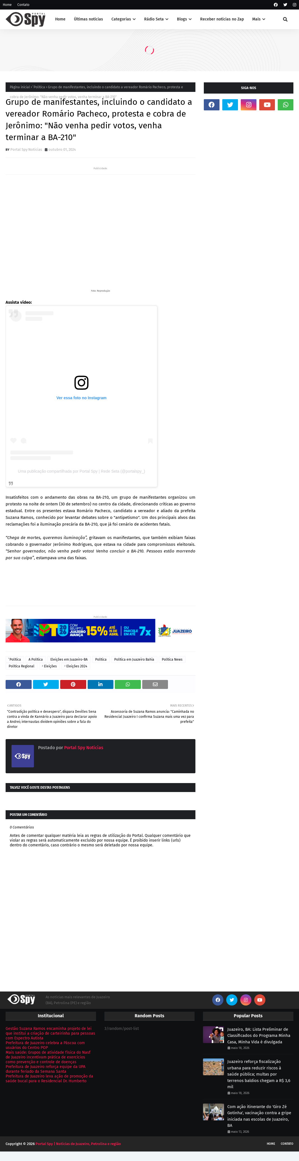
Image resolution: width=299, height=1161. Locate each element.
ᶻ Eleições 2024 (75, 666)
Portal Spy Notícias (26, 149)
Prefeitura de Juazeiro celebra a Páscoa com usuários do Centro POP (45, 1045)
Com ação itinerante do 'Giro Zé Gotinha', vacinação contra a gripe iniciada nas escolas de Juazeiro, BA (259, 1116)
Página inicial (20, 87)
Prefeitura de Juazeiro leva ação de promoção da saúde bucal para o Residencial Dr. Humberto (49, 1078)
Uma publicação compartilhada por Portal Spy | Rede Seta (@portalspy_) (81, 471)
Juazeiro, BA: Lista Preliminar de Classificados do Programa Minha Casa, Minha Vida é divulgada (258, 1035)
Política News (172, 659)
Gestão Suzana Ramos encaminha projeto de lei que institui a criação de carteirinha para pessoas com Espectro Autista (50, 1033)
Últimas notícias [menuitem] (88, 19)
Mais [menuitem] (256, 19)
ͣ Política (39, 87)
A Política (36, 659)
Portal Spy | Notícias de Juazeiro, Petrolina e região (78, 1144)
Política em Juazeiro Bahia (134, 659)
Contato (23, 5)
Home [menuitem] (60, 19)
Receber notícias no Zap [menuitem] (222, 19)
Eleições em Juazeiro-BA (69, 659)
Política (101, 659)
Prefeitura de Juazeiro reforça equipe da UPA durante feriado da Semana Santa (45, 1069)
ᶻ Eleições (49, 666)
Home (7, 5)
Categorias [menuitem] (121, 19)
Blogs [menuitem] (182, 19)
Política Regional (21, 666)
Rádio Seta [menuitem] (154, 19)
